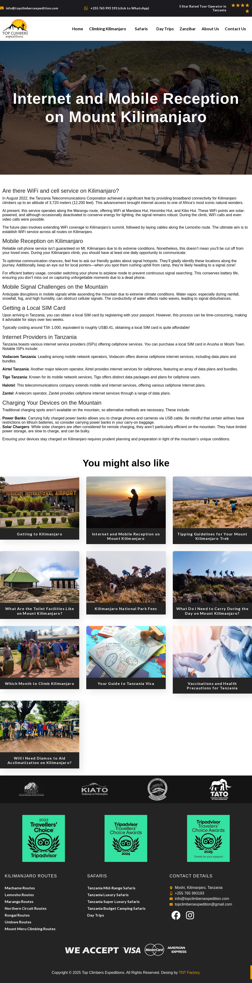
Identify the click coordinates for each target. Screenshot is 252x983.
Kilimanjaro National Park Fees (126, 608)
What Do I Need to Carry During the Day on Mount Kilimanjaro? (212, 610)
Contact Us (235, 28)
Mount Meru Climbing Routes (30, 928)
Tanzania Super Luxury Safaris (113, 901)
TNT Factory (189, 973)
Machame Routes (20, 888)
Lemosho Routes (19, 894)
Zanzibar (190, 28)
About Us (212, 28)
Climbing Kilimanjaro (113, 28)
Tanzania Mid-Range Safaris (111, 888)
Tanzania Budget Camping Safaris (116, 908)
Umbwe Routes (18, 922)
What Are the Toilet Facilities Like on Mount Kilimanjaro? (39, 610)
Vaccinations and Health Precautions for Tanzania (212, 685)
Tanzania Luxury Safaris (108, 894)
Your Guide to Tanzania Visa (126, 683)
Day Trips (169, 28)
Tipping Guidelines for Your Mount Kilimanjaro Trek (212, 536)
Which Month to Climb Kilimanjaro (39, 683)
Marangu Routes (19, 901)
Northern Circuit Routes (26, 908)
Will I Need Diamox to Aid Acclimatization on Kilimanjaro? (40, 760)
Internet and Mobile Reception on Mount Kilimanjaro (126, 536)
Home (85, 28)
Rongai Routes (17, 915)
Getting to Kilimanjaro (39, 534)
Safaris (146, 28)
